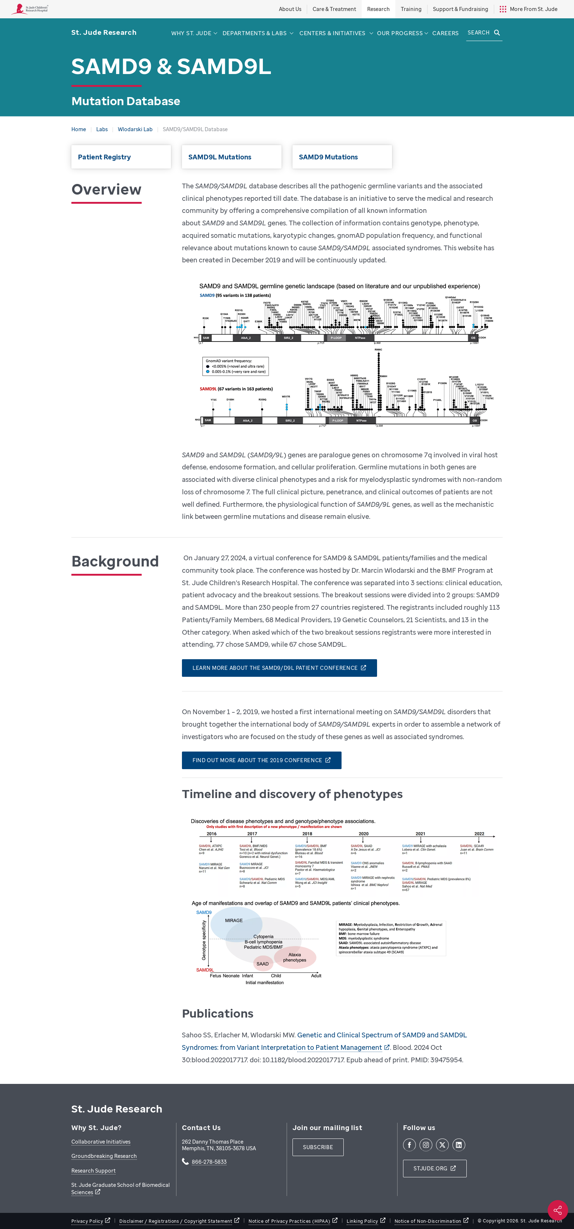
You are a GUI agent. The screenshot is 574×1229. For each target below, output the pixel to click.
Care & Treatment (334, 8)
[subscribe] (318, 1147)
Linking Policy (362, 1221)
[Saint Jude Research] (104, 32)
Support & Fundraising (460, 8)
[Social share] (558, 1210)
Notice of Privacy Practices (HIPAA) (289, 1221)
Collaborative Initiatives (100, 1141)
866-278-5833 (209, 1162)
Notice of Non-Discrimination (428, 1221)
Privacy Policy (87, 1221)
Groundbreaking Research (104, 1155)
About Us (290, 8)
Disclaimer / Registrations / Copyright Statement (175, 1221)
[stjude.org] (435, 1168)
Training (411, 8)
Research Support (93, 1170)
